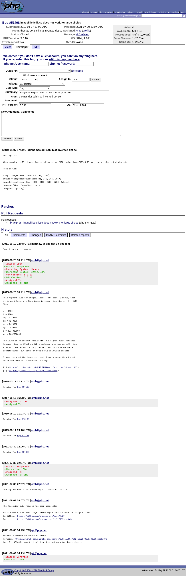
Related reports (80, 235)
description (77, 71)
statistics (162, 12)
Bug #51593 (23, 391)
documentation (106, 12)
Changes (36, 235)
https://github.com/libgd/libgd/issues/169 (33, 375)
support (94, 12)
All (6, 235)
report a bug (120, 12)
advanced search (135, 12)
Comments (19, 235)
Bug (5, 22)
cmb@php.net (40, 260)
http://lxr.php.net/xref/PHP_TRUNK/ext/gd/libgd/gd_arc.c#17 (43, 371)
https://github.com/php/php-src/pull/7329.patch (44, 527)
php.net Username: (17, 63)
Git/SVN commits (56, 235)
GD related (82, 34)
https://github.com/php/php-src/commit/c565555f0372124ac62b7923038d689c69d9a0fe (61, 546)
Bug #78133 (23, 424)
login (183, 12)
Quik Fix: (12, 70)
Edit (35, 47)
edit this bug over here (64, 59)
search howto (150, 12)
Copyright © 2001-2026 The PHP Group (34, 579)
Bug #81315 (23, 457)
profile (86, 30)
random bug (173, 12)
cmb (78, 30)
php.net (85, 12)
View (8, 47)
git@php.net (39, 537)
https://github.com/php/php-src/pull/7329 (40, 523)
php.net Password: (62, 63)
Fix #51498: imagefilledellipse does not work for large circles (43, 222)
